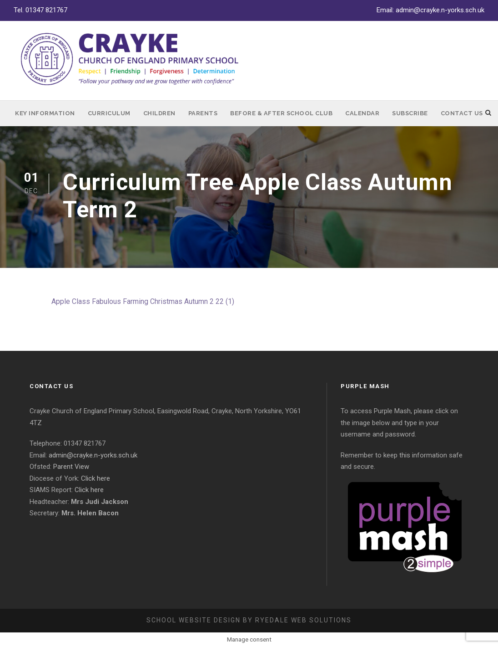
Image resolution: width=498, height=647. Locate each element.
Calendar (362, 113)
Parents (203, 113)
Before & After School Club (281, 113)
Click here (95, 478)
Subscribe (410, 113)
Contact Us (462, 113)
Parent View (71, 466)
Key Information (45, 113)
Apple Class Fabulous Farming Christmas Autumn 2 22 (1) (142, 301)
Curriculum (109, 113)
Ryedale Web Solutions (303, 620)
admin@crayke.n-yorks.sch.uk (440, 10)
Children (159, 113)
